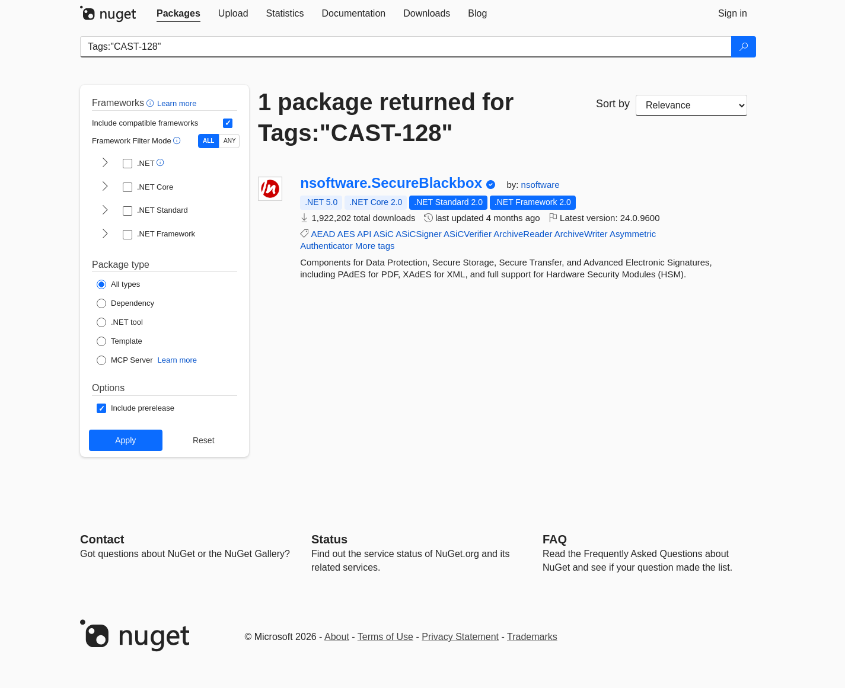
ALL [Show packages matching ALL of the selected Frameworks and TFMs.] (208, 140)
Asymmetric (633, 234)
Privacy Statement (460, 637)
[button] (151, 103)
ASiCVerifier (468, 234)
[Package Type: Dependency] (125, 303)
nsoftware (540, 185)
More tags (375, 246)
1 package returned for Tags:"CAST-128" (386, 117)
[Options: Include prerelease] (135, 408)
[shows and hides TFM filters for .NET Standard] (105, 211)
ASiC (384, 234)
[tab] (178, 14)
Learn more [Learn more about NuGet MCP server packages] (177, 360)
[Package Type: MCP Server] (125, 360)
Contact (102, 539)
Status (329, 539)
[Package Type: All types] (118, 284)
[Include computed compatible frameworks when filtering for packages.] (227, 123)
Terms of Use (385, 637)
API (364, 234)
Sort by (613, 104)
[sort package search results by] (691, 105)
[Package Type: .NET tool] (120, 322)
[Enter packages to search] (406, 46)
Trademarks (532, 637)
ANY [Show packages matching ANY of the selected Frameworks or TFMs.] (230, 140)
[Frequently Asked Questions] (555, 539)
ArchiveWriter (581, 234)
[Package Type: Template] (119, 341)
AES (346, 234)
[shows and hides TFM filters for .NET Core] (105, 187)
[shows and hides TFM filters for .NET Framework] (105, 235)
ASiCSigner (419, 234)
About (336, 637)
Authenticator (326, 246)
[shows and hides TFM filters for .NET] (105, 163)
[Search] (743, 46)
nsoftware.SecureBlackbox (391, 183)
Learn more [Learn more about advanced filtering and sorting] (176, 103)
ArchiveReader (522, 234)
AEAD (323, 234)
